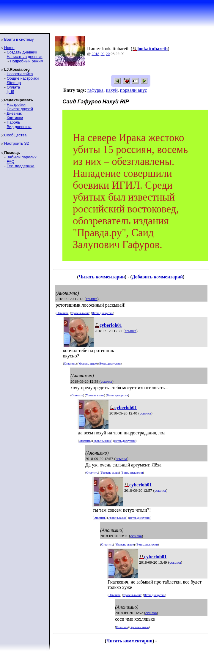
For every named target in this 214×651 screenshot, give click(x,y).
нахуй (112, 90)
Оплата (13, 87)
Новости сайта (20, 74)
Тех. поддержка (20, 166)
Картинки (15, 118)
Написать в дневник (24, 56)
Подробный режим (26, 61)
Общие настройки (23, 78)
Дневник (14, 113)
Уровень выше (80, 313)
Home (9, 47)
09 (103, 53)
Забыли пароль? (21, 157)
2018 (95, 53)
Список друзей (20, 109)
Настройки (16, 104)
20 (108, 53)
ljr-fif (10, 91)
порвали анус (133, 90)
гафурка (95, 90)
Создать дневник (22, 52)
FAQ (10, 161)
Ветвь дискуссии (102, 313)
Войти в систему (19, 39)
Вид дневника (19, 126)
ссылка (91, 299)
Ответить (62, 313)
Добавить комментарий (157, 276)
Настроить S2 (16, 143)
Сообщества (15, 135)
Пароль (13, 122)
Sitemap (14, 83)
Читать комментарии (102, 276)
